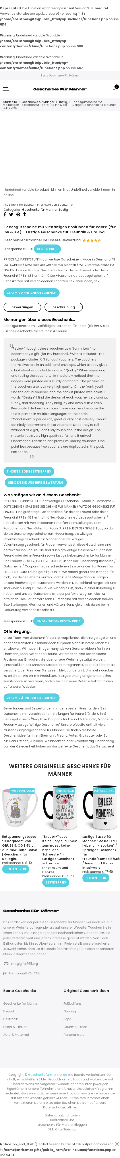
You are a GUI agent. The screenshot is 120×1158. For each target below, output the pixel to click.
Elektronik (10, 1019)
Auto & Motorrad (16, 1034)
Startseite (10, 102)
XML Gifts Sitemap (62, 1129)
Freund (8, 1011)
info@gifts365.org (24, 964)
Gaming (70, 1011)
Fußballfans (72, 1003)
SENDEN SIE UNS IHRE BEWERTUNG (36, 482)
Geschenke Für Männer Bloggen (62, 1124)
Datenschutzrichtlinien (62, 1115)
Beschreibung (63, 307)
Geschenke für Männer (38, 102)
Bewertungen (22, 307)
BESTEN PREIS (47, 249)
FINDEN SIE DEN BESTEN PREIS (29, 471)
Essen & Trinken (15, 1027)
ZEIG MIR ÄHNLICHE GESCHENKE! (31, 293)
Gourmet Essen (75, 1027)
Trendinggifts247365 (22, 973)
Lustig (63, 102)
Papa (67, 1019)
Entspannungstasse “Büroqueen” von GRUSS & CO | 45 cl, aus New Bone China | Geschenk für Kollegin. (19, 847)
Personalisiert (74, 1034)
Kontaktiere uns (62, 1120)
